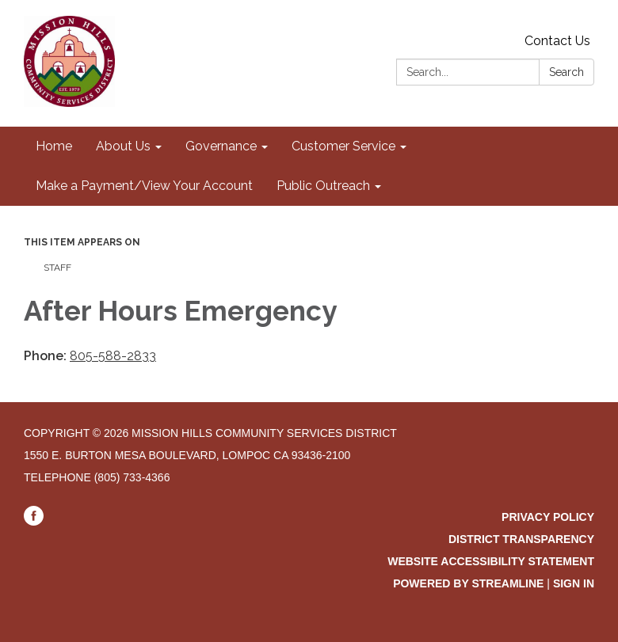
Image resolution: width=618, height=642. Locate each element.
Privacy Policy (548, 517)
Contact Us (557, 40)
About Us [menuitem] (123, 146)
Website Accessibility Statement (490, 561)
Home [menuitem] (54, 146)
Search (566, 72)
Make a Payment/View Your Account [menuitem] (144, 185)
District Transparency (521, 539)
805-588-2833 (113, 355)
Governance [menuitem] (221, 146)
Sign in (573, 583)
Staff (57, 267)
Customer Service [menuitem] (343, 146)
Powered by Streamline (468, 583)
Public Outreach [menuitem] (323, 185)
